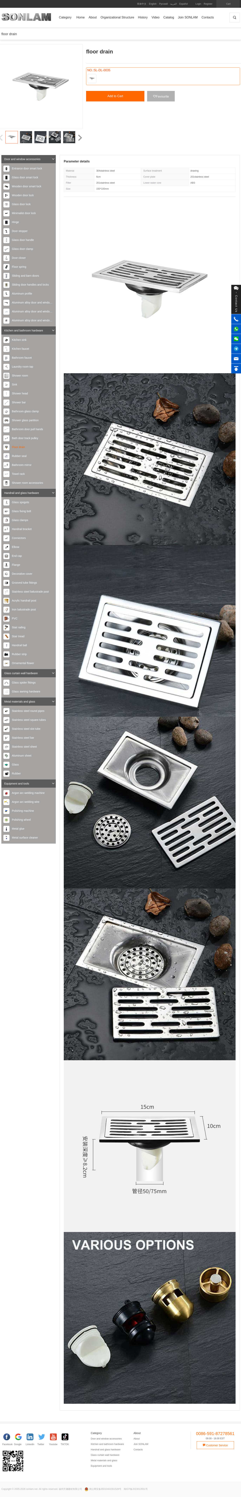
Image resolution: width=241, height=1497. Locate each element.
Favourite (161, 96)
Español (183, 4)
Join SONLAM (141, 1444)
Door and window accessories (29, 159)
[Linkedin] (31, 1440)
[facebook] (8, 1440)
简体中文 (141, 4)
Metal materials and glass (29, 701)
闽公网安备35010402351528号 (103, 1489)
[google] (20, 1440)
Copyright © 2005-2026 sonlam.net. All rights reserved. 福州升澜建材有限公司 (41, 1489)
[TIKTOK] (66, 1440)
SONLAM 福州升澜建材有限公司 (26, 18)
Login (198, 4)
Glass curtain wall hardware (29, 673)
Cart (228, 4)
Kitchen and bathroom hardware (29, 330)
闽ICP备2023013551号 (136, 1489)
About (137, 1438)
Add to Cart (115, 96)
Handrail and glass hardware (29, 492)
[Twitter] (43, 1440)
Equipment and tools (29, 783)
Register (208, 4)
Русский (163, 4)
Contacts (138, 1449)
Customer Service (215, 1445)
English (152, 4)
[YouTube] (55, 1440)
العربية (173, 4)
